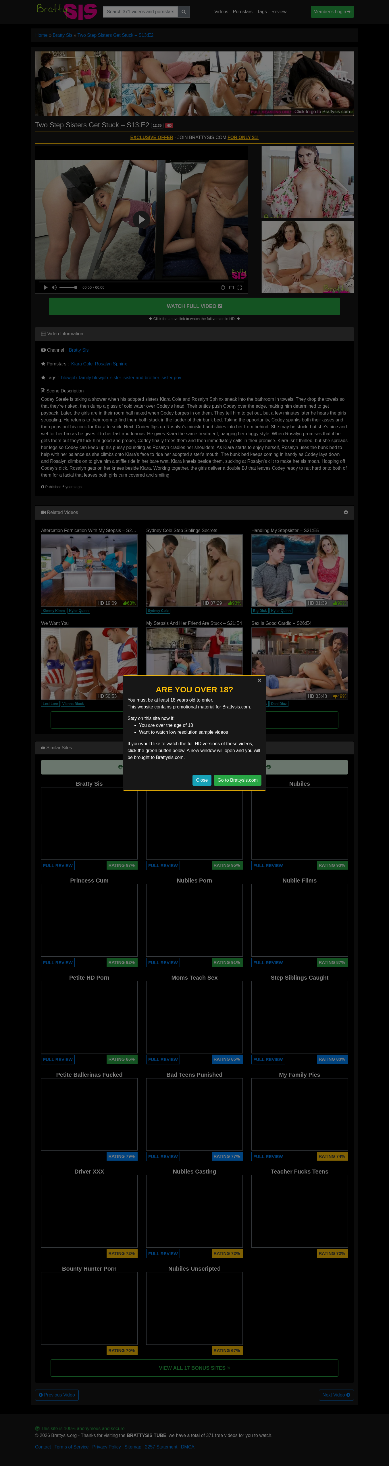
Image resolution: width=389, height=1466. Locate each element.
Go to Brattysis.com (237, 780)
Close (202, 780)
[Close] (259, 680)
